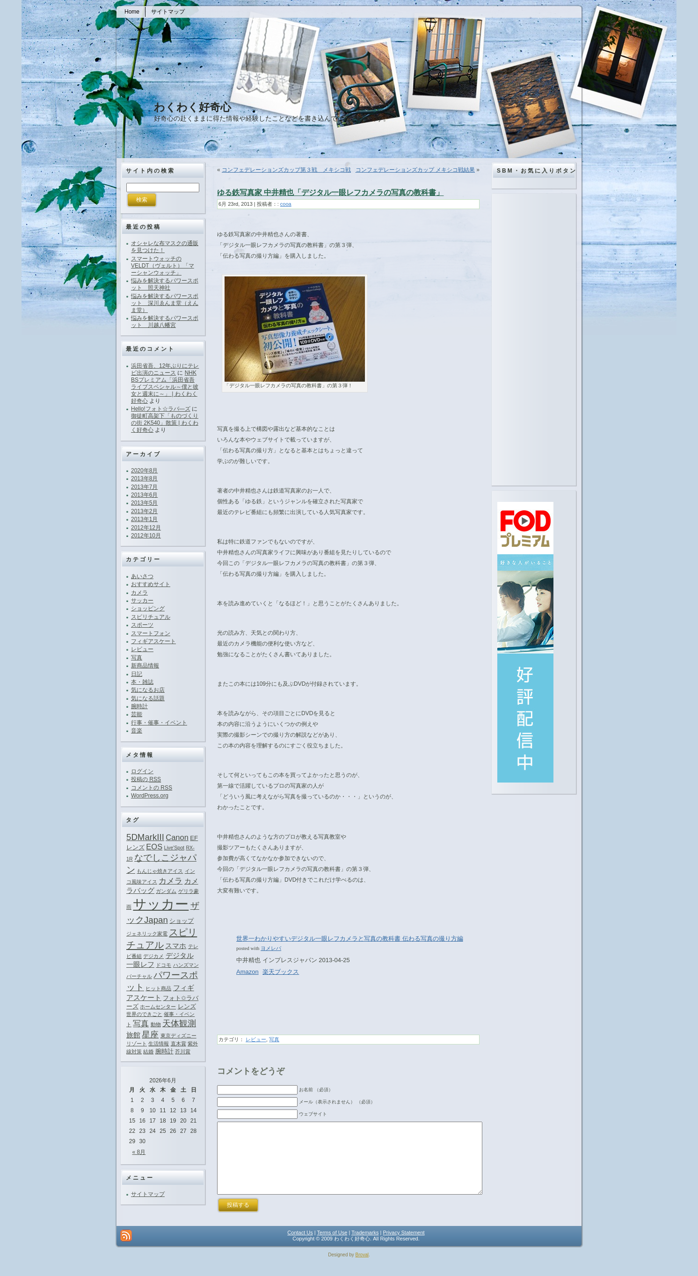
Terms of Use (332, 1246)
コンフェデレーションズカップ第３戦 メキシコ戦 (286, 170)
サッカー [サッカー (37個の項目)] (161, 904)
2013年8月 (144, 478)
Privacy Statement (403, 1246)
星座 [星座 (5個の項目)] (150, 1034)
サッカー (142, 600)
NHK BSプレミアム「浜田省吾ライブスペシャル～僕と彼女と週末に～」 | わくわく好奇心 (164, 387)
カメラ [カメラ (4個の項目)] (170, 881)
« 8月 (139, 1152)
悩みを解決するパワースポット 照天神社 (164, 284)
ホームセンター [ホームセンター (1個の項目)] (158, 1006)
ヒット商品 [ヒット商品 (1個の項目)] (158, 988)
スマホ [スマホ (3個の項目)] (175, 946)
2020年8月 (144, 470)
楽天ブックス (280, 971)
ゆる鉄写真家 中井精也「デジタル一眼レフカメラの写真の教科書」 (330, 192)
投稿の (146, 779)
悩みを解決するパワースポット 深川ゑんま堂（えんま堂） (164, 303)
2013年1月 (144, 519)
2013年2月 (144, 511)
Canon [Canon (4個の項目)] (177, 837)
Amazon (247, 971)
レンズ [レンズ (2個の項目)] (187, 1006)
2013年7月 (144, 487)
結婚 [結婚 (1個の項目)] (148, 1051)
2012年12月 (146, 527)
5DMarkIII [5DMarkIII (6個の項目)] (145, 837)
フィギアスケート (153, 641)
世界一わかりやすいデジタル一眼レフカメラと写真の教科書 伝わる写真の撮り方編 (349, 938)
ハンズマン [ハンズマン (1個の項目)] (186, 965)
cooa (285, 204)
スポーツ (142, 625)
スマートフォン (150, 633)
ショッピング (148, 608)
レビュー (142, 649)
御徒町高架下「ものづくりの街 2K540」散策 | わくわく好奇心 (164, 423)
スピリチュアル (150, 617)
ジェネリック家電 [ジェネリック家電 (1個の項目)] (146, 933)
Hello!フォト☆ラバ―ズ (160, 409)
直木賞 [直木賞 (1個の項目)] (178, 1043)
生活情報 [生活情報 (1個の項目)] (158, 1043)
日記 (136, 674)
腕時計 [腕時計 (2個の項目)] (164, 1051)
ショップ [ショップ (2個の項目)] (181, 920)
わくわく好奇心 (192, 107)
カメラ (139, 592)
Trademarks (364, 1246)
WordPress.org (149, 795)
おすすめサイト (150, 584)
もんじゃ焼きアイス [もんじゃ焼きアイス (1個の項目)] (160, 871)
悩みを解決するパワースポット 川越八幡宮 (164, 321)
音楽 (136, 730)
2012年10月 (146, 535)
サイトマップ (148, 1194)
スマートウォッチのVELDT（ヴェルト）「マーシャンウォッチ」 (162, 265)
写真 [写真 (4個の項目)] (141, 1023)
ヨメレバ (271, 948)
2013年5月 (144, 503)
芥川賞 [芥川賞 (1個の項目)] (182, 1051)
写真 (136, 657)
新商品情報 (145, 665)
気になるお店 (148, 690)
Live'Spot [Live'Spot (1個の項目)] (174, 847)
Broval (362, 1268)
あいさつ (142, 576)
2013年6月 (144, 495)
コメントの (151, 787)
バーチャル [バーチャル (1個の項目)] (139, 976)
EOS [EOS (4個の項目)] (154, 846)
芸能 (136, 714)
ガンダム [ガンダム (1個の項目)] (166, 891)
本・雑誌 (142, 682)
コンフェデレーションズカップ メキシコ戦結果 (415, 170)
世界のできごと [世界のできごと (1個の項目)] (144, 1014)
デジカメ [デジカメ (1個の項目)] (153, 956)
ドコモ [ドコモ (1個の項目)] (163, 965)
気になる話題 (148, 698)
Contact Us (300, 1246)
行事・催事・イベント (159, 722)
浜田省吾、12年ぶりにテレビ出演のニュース (165, 369)
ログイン (142, 771)
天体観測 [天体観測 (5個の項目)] (179, 1023)
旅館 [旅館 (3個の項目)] (133, 1035)
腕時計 (139, 706)
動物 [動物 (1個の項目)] (156, 1024)
